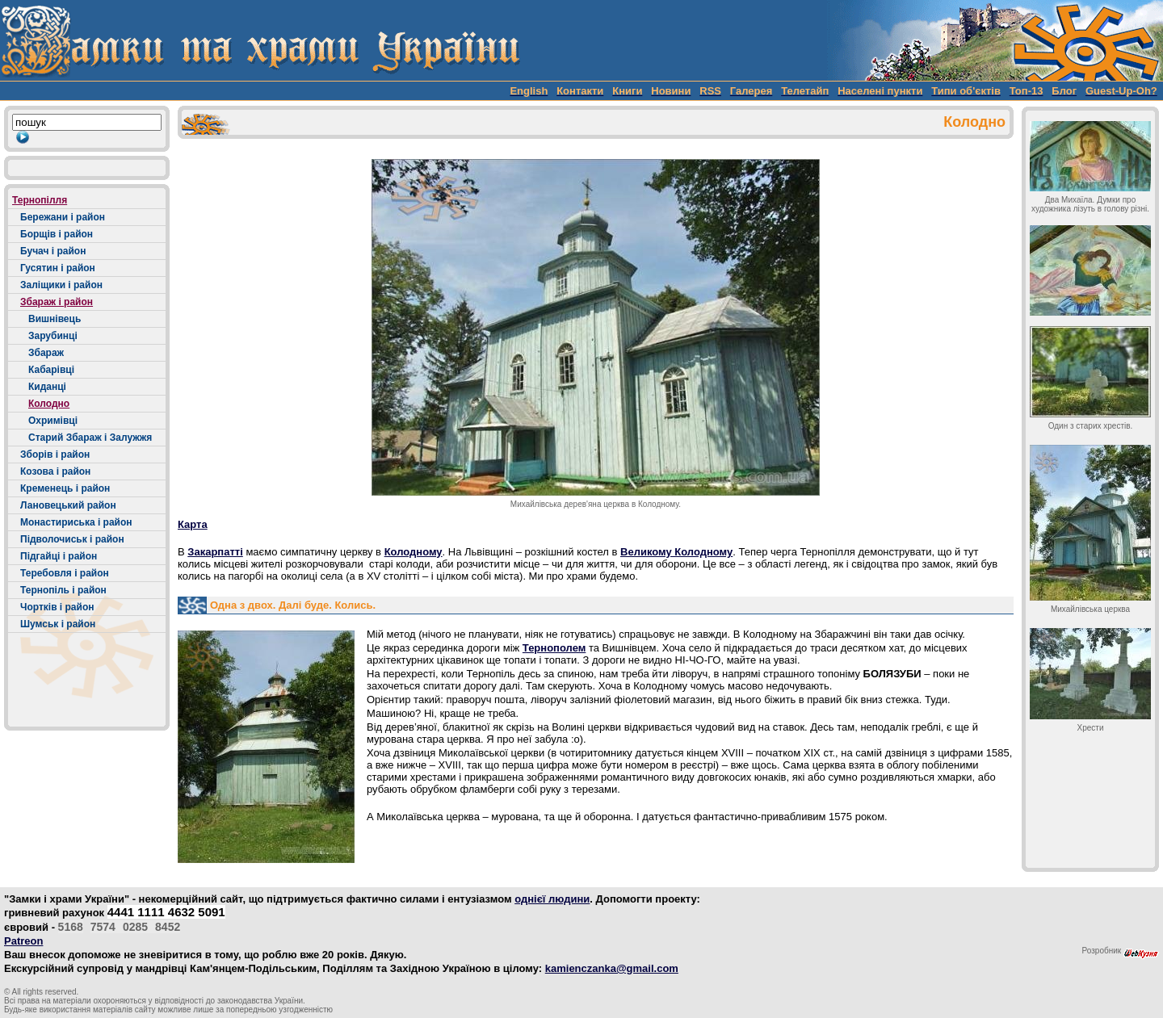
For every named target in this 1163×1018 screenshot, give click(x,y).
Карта (193, 524)
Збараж (46, 352)
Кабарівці (51, 369)
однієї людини (552, 899)
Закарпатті (214, 552)
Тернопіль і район (63, 590)
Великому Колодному (676, 552)
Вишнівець (54, 319)
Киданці (47, 386)
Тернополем (554, 648)
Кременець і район (65, 488)
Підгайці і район (58, 556)
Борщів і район (56, 234)
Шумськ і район (57, 624)
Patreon (23, 941)
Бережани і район (62, 217)
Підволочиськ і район (72, 539)
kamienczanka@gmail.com (611, 968)
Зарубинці (53, 335)
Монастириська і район (76, 522)
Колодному (413, 552)
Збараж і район (56, 302)
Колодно (48, 403)
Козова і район (55, 471)
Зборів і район (55, 454)
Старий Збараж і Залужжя (90, 437)
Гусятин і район (57, 268)
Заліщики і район (61, 285)
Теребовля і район (64, 573)
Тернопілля (39, 200)
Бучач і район (53, 251)
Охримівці (53, 420)
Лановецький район (68, 505)
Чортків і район (57, 607)
